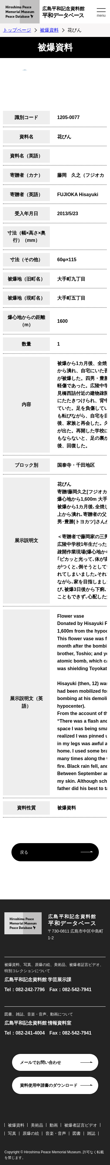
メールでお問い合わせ (40, 1062)
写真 (12, 1133)
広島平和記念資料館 (68, 13)
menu (101, 15)
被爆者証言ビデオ (80, 1125)
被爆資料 (49, 30)
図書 (76, 1133)
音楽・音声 (55, 1133)
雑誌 (91, 1133)
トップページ (17, 30)
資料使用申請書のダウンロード (48, 1085)
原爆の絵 (31, 1133)
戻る (24, 852)
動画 (54, 1125)
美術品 (37, 1125)
